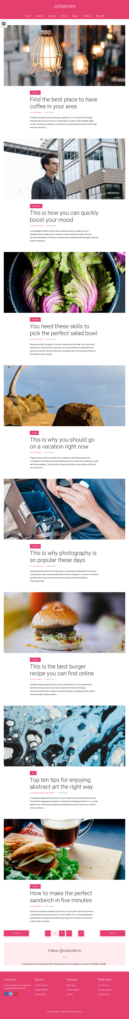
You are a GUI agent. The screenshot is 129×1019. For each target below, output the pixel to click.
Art (33, 773)
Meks (56, 1011)
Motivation (36, 206)
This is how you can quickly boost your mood (64, 216)
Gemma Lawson (38, 793)
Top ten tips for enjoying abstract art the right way (61, 783)
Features (86, 16)
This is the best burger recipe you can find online (62, 670)
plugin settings (99, 964)
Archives (52, 16)
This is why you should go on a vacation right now (62, 443)
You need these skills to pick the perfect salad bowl (63, 330)
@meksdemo (70, 950)
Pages (74, 16)
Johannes (64, 6)
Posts (63, 16)
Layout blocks (40, 994)
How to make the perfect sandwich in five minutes (61, 897)
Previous (17, 933)
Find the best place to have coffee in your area (63, 103)
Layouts (39, 16)
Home (27, 16)
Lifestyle (35, 92)
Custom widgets (72, 990)
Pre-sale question (105, 990)
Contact (69, 994)
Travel (34, 433)
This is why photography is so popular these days (63, 556)
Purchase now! (104, 994)
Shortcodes (71, 985)
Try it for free (103, 985)
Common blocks (41, 985)
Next (112, 933)
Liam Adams (36, 112)
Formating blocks (42, 990)
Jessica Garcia (37, 226)
